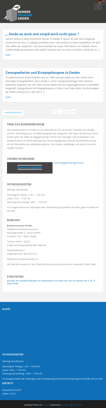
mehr (8, 54)
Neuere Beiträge (13, 112)
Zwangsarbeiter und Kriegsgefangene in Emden (42, 72)
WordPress (65, 405)
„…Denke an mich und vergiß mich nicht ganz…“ (42, 34)
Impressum (77, 405)
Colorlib (46, 405)
